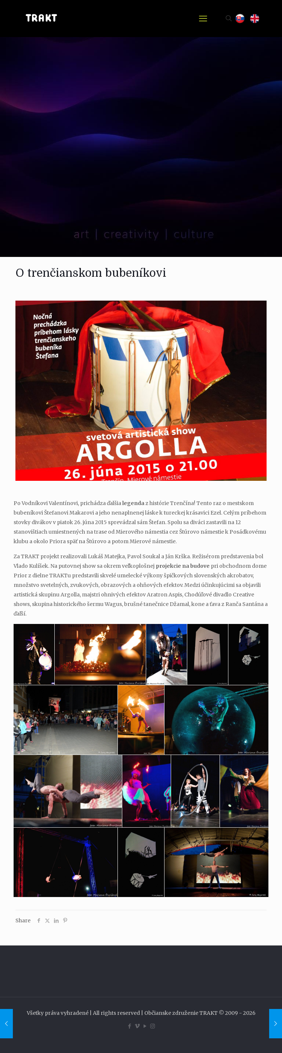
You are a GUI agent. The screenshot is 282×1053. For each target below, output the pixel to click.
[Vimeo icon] (137, 1026)
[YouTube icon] (145, 1026)
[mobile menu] (203, 18)
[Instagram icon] (152, 1026)
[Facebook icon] (129, 1026)
